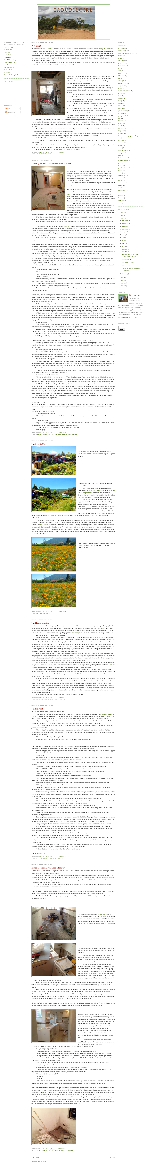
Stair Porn (7, 72)
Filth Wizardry (8, 57)
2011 (122, 283)
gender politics (61, 434)
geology (120, 113)
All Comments (10, 112)
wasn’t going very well (108, 923)
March (124, 246)
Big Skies (121, 60)
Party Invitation (122, 158)
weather (120, 200)
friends (120, 106)
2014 (122, 218)
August (124, 232)
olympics (121, 153)
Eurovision (121, 98)
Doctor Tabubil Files (124, 90)
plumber (45, 1092)
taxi (119, 188)
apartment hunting (52, 53)
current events (122, 83)
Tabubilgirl (73, 10)
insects (120, 126)
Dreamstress (7, 52)
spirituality (121, 183)
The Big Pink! (37, 709)
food (119, 103)
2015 (122, 215)
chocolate (121, 73)
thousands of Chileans (94, 490)
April (124, 243)
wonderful (49, 49)
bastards (120, 56)
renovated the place (86, 173)
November (125, 223)
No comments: (61, 152)
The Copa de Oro (38, 444)
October (124, 226)
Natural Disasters (123, 150)
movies (120, 145)
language (121, 128)
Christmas (121, 76)
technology (69, 1150)
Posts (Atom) (43, 1161)
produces (112, 665)
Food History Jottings (10, 60)
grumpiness (121, 116)
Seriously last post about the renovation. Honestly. (51, 164)
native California (44, 525)
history (49, 613)
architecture (121, 48)
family (39, 154)
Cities (39, 699)
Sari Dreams (7, 65)
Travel (120, 198)
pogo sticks (121, 165)
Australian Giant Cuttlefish (126, 53)
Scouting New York (9, 67)
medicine (62, 699)
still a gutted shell (104, 49)
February (125, 249)
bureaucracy (42, 434)
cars (119, 70)
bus (119, 68)
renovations (101, 914)
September (125, 229)
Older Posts (112, 1157)
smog (33, 667)
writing (120, 203)
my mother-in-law (106, 133)
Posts (7, 108)
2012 (122, 280)
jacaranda (66, 626)
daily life (51, 434)
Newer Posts (35, 1157)
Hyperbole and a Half (10, 62)
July (123, 235)
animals (120, 46)
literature (121, 133)
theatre (120, 193)
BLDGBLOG (8, 50)
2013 (122, 277)
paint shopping (78, 53)
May (123, 240)
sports (120, 185)
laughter (60, 858)
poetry (120, 163)
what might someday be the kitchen (92, 315)
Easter (120, 96)
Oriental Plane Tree (48, 639)
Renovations (47, 154)
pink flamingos (122, 160)
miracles (120, 143)
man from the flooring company (90, 113)
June (123, 237)
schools (120, 178)
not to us (66, 226)
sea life (120, 180)
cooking (120, 80)
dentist (120, 88)
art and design (42, 858)
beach (120, 58)
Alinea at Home (8, 47)
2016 (122, 212)
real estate (121, 170)
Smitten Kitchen (8, 70)
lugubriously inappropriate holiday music (130, 136)
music (120, 148)
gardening (41, 613)
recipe (120, 173)
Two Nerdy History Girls (11, 75)
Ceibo (103, 628)
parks (119, 155)
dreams (120, 93)
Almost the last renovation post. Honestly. (48, 868)
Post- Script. (36, 46)
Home (74, 1157)
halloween (121, 121)
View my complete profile (127, 317)
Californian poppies (77, 633)
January (124, 274)
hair (119, 118)
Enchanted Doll (8, 55)
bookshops (121, 63)
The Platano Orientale (40, 623)
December (125, 220)
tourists (120, 195)
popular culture (122, 168)
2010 (122, 286)
